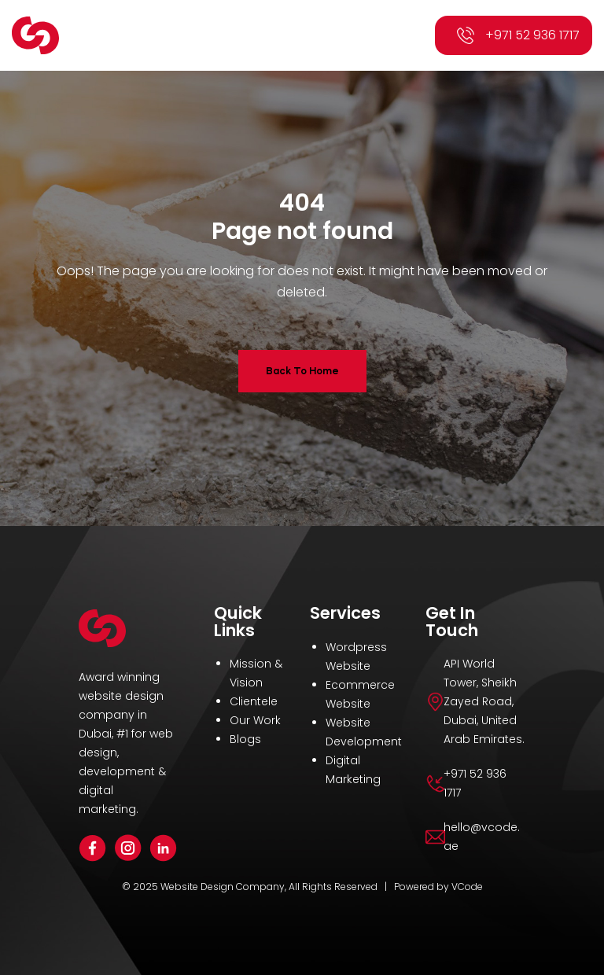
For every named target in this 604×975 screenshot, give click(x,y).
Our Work (255, 720)
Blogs (245, 739)
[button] (399, 36)
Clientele (254, 701)
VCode (467, 886)
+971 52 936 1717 (532, 35)
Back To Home (302, 371)
